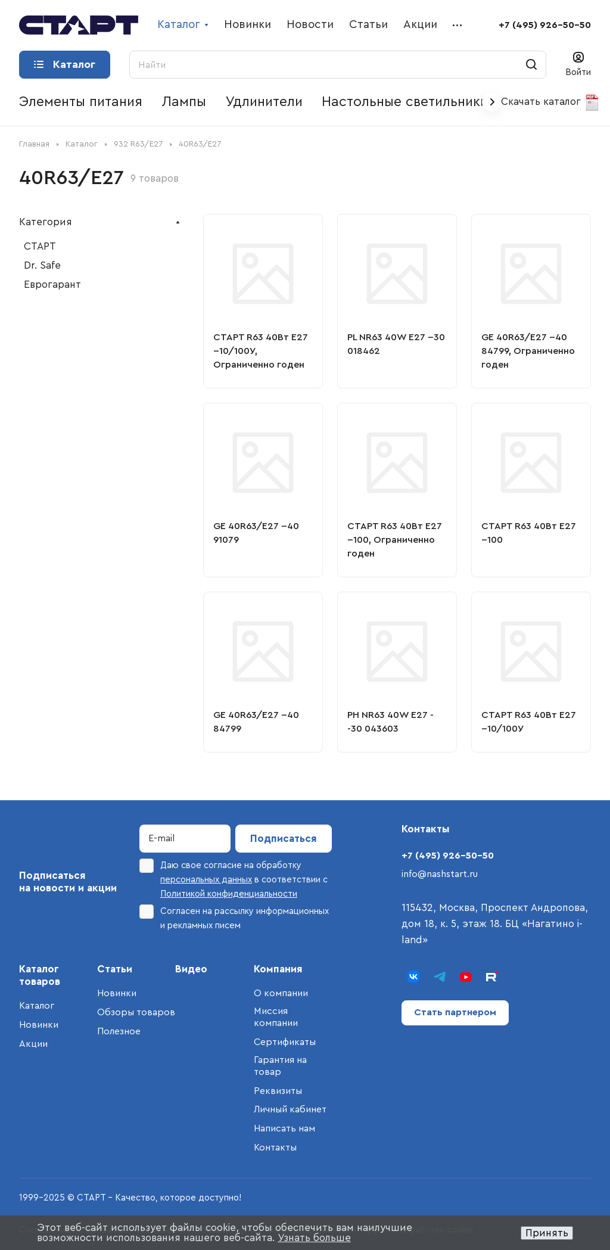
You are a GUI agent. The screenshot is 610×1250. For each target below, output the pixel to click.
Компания (278, 969)
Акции (33, 1044)
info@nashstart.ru (440, 874)
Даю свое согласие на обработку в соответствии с (233, 878)
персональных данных (206, 879)
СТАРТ (40, 246)
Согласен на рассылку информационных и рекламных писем (234, 917)
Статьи (114, 969)
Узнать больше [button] (314, 1238)
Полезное (119, 1031)
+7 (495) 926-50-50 (545, 25)
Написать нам (284, 1128)
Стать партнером (455, 1012)
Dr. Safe (42, 265)
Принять (546, 1233)
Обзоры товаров (136, 1012)
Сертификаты (285, 1042)
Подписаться (283, 839)
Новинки (38, 1025)
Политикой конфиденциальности (228, 894)
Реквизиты (278, 1091)
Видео (191, 969)
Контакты (275, 1147)
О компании (281, 993)
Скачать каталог (550, 102)
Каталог (36, 1005)
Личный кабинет (290, 1109)
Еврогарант (52, 284)
